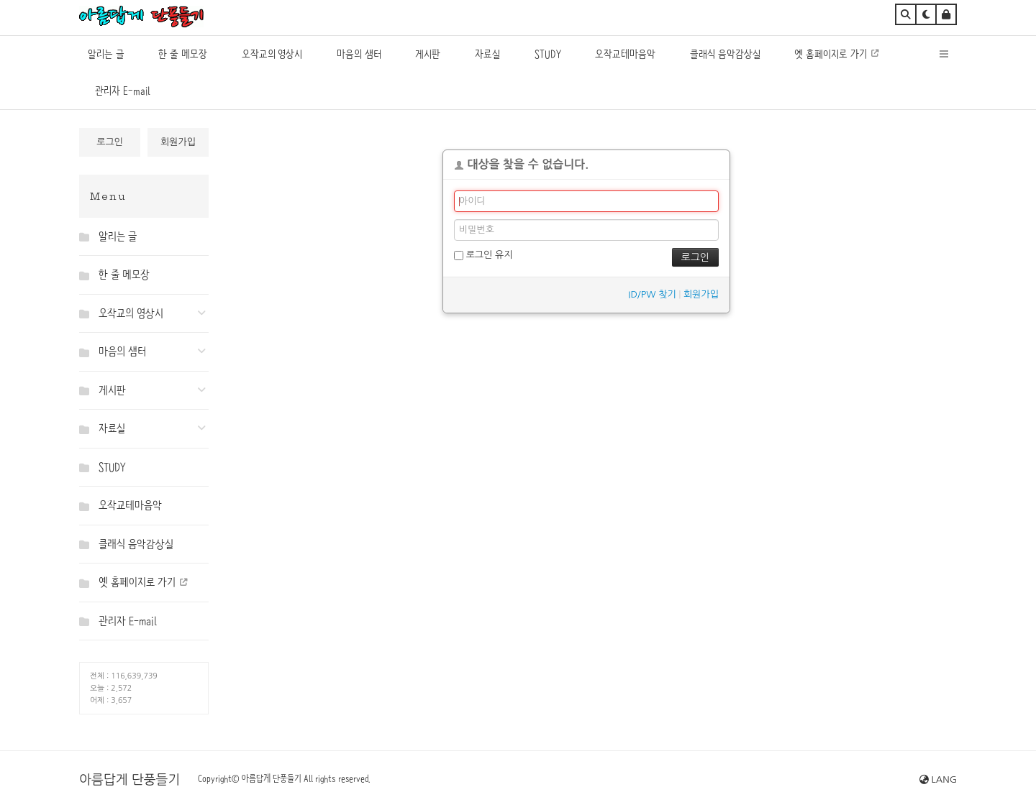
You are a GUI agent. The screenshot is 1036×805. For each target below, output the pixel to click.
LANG (938, 779)
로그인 (109, 142)
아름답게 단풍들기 (129, 779)
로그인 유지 (483, 255)
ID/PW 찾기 (652, 294)
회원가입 (178, 142)
